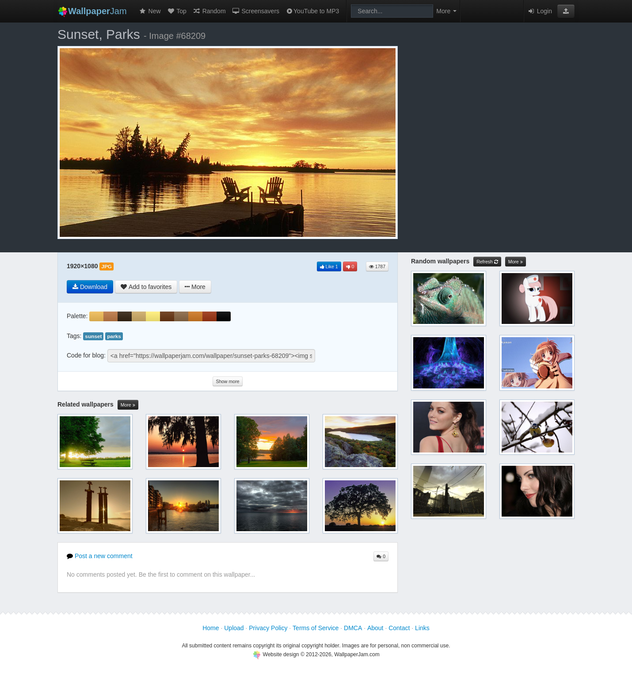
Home (210, 627)
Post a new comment (100, 555)
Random (209, 11)
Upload (234, 627)
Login (539, 11)
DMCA (353, 627)
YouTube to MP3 (312, 11)
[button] (566, 11)
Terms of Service (316, 627)
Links (422, 627)
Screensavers (255, 11)
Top (177, 11)
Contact (399, 627)
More (128, 405)
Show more (227, 381)
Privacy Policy (268, 627)
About (375, 627)
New (150, 11)
